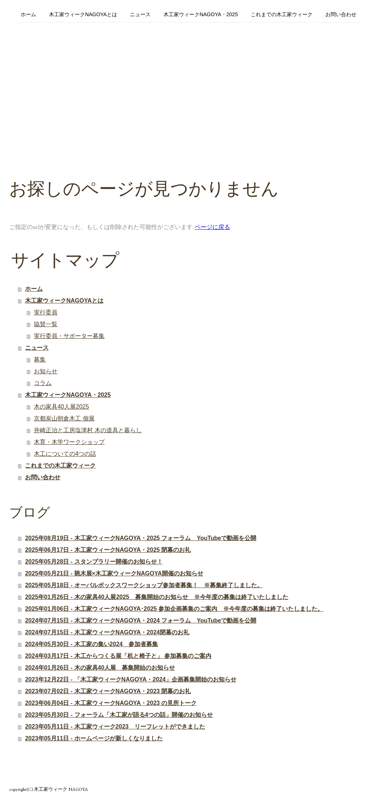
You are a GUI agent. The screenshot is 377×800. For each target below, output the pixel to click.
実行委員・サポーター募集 (69, 336)
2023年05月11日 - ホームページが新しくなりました (93, 738)
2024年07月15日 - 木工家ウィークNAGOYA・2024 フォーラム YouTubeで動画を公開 (140, 620)
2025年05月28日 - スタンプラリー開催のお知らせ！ (93, 561)
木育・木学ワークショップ (69, 442)
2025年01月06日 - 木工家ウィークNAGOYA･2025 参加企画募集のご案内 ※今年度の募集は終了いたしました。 (174, 609)
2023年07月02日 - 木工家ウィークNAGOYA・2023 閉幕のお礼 (108, 691)
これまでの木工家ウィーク (282, 14)
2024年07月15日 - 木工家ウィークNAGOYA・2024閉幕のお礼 (107, 632)
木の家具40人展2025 (61, 406)
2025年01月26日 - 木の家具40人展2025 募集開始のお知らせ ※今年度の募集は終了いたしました (156, 597)
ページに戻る (212, 227)
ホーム (28, 14)
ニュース (140, 14)
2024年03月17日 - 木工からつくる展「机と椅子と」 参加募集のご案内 (118, 656)
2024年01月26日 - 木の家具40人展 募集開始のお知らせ (100, 668)
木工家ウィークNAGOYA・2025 (200, 14)
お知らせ (45, 371)
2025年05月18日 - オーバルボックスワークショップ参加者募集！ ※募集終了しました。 (144, 585)
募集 (40, 359)
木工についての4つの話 (65, 454)
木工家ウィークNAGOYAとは (83, 14)
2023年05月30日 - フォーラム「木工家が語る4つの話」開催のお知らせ (119, 715)
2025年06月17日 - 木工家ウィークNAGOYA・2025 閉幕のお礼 (108, 550)
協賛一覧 (45, 324)
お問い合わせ (340, 14)
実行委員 (45, 312)
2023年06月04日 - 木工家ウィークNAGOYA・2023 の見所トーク (111, 703)
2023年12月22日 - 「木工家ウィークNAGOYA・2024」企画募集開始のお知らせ (130, 679)
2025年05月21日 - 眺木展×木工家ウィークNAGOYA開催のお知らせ (114, 573)
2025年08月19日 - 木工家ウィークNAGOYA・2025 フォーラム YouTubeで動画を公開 (140, 538)
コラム (43, 383)
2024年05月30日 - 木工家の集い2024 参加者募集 (91, 644)
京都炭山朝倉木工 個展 (64, 418)
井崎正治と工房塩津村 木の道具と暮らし (87, 430)
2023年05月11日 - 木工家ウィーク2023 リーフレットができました (115, 726)
